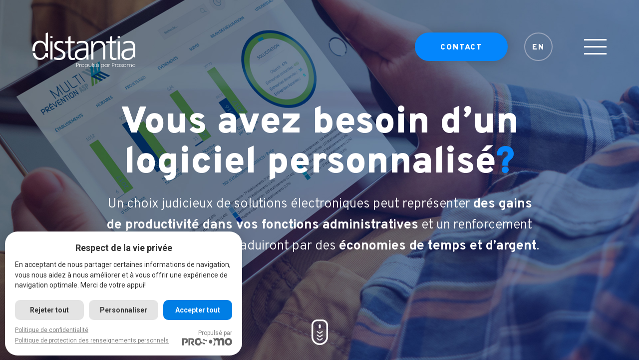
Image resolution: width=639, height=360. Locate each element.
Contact (461, 47)
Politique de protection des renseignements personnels (92, 340)
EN (538, 47)
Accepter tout (197, 310)
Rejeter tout (49, 310)
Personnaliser (123, 310)
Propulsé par (207, 338)
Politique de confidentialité (51, 330)
